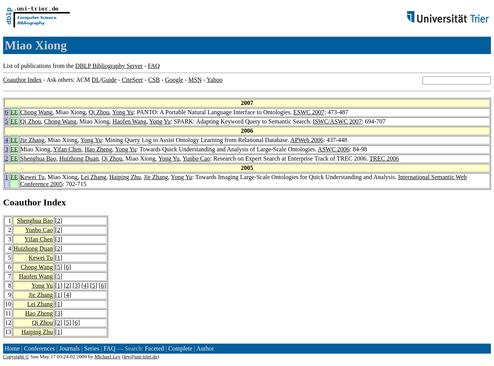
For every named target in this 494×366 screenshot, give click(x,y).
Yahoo (214, 79)
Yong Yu (123, 112)
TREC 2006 (384, 158)
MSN (195, 79)
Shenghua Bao (38, 158)
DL (95, 79)
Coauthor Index (22, 79)
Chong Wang (36, 112)
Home (12, 348)
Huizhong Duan (78, 158)
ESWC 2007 (308, 112)
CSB (154, 79)
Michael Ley (108, 356)
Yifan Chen (67, 149)
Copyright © (16, 356)
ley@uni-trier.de (140, 356)
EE (14, 112)
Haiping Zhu (124, 177)
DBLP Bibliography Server (109, 66)
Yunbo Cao (196, 158)
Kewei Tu (32, 177)
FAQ (154, 66)
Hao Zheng (98, 149)
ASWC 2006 (333, 149)
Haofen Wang (129, 121)
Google (174, 79)
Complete (180, 348)
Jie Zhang (32, 140)
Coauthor (22, 202)
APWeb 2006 (306, 140)
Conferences (39, 348)
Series (91, 348)
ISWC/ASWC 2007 (337, 121)
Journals (69, 348)
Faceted (154, 348)
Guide (109, 79)
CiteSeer (132, 79)
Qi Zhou (99, 112)
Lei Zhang (93, 177)
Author (205, 348)
